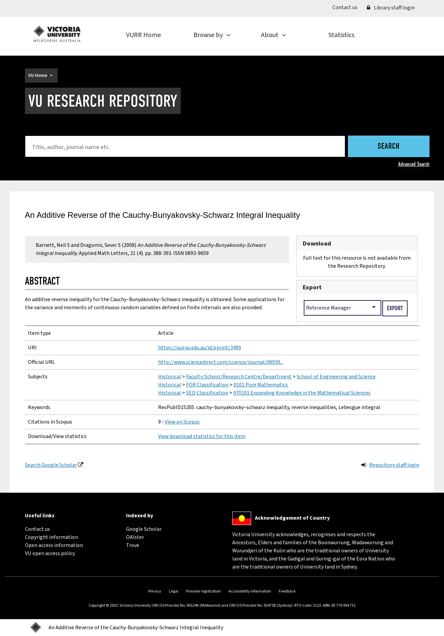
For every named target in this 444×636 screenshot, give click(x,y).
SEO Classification (207, 393)
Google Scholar (143, 529)
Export (312, 287)
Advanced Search (414, 164)
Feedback (287, 591)
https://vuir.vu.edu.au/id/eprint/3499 (199, 347)
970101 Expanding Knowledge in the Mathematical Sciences (302, 393)
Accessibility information (250, 591)
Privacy (154, 591)
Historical (169, 376)
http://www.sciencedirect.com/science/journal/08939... (220, 362)
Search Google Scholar (51, 465)
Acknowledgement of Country (292, 518)
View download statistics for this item (201, 436)
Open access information (54, 545)
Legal (173, 591)
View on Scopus (182, 422)
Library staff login (391, 7)
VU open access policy (50, 553)
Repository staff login (394, 465)
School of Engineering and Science (336, 376)
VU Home (37, 75)
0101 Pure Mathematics (261, 384)
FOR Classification (207, 384)
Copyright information (51, 537)
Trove (132, 545)
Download (317, 243)
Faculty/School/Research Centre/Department (239, 376)
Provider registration (203, 591)
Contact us (347, 7)
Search (388, 147)
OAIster (135, 537)
